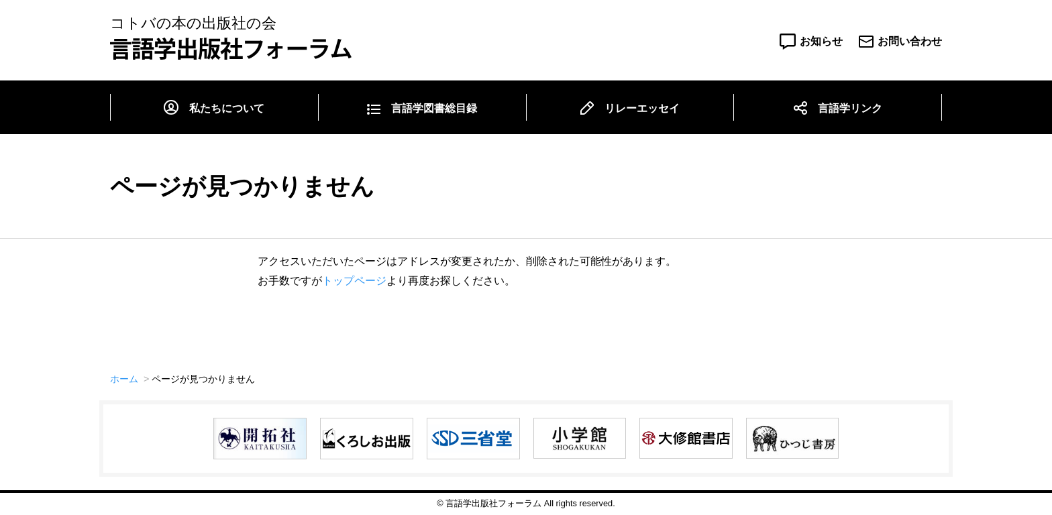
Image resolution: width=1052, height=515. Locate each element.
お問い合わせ (910, 41)
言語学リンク (850, 108)
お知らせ (821, 41)
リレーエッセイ (642, 108)
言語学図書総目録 (434, 108)
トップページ (354, 280)
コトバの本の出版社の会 (231, 38)
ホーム (124, 379)
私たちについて (226, 108)
